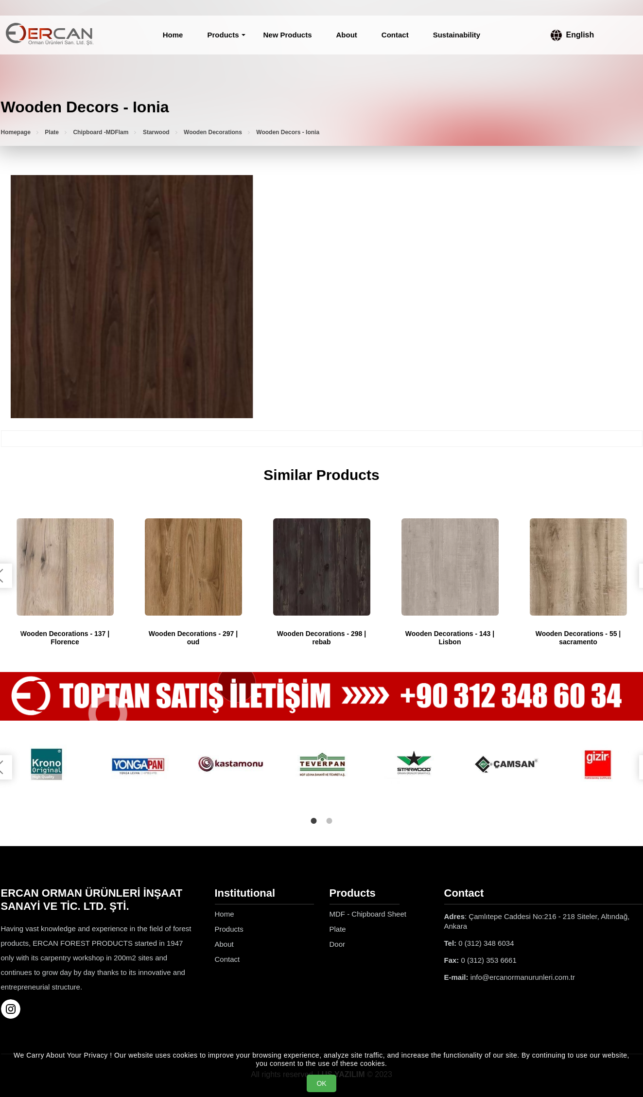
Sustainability (457, 35)
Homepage (16, 132)
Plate (52, 132)
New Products (287, 35)
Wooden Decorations (213, 132)
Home (173, 35)
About (346, 35)
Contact (395, 35)
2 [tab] (329, 821)
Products (223, 35)
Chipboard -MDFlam (100, 132)
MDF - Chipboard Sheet (368, 913)
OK (321, 1083)
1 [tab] (314, 821)
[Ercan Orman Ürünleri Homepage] (49, 35)
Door (338, 943)
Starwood (156, 132)
